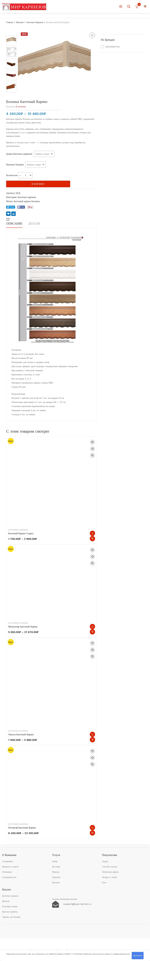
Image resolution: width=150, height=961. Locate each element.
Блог (104, 882)
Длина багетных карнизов (19, 153)
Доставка (56, 866)
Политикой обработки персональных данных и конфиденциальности (102, 954)
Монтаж (55, 872)
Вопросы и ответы (10, 866)
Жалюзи (5, 901)
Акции (105, 861)
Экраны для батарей (11, 917)
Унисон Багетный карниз (21, 734)
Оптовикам (7, 872)
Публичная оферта (110, 872)
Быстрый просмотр (92, 455)
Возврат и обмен (109, 877)
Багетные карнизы (35, 22)
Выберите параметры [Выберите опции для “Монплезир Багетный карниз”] (92, 626)
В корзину (38, 184)
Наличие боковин (15, 164)
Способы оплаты (109, 866)
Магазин (20, 22)
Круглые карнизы (10, 912)
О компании (7, 861)
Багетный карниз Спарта (20, 533)
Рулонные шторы (9, 906)
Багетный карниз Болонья (27, 201)
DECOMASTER (112, 46)
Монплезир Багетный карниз (23, 626)
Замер (54, 861)
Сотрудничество (9, 877)
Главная (9, 22)
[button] (92, 35)
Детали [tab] (34, 223)
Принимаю (137, 955)
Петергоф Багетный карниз (22, 827)
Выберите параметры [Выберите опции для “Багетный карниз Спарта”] (92, 533)
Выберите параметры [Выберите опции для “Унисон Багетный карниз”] (92, 734)
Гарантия (56, 877)
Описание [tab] (14, 223)
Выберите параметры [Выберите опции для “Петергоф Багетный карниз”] (92, 827)
